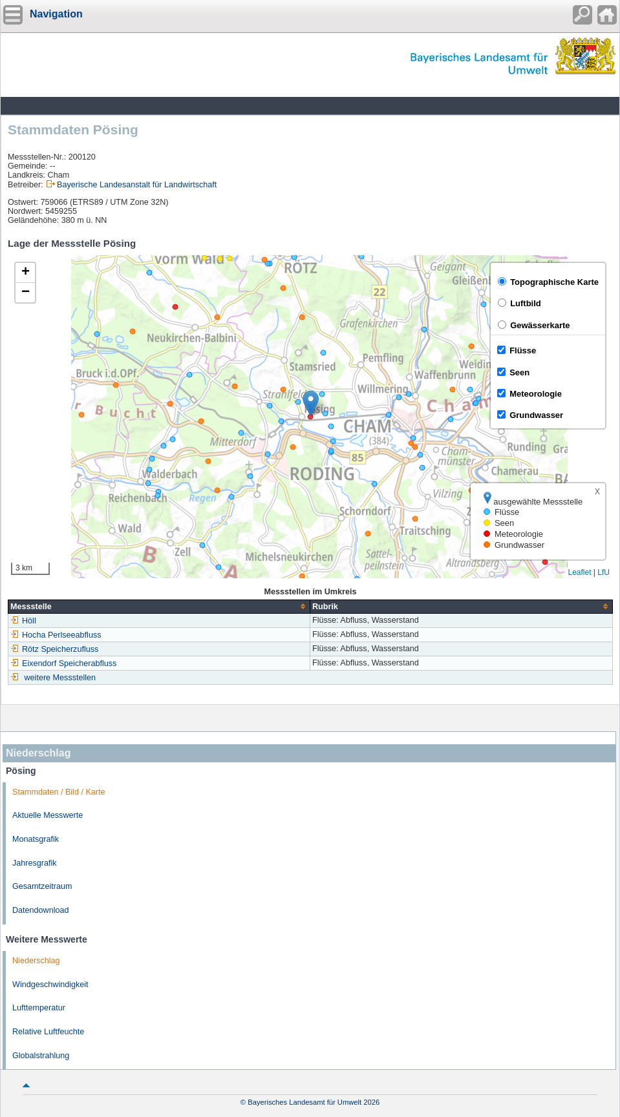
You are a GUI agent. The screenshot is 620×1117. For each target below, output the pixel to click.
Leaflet (579, 572)
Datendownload (40, 910)
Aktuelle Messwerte (47, 815)
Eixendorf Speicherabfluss (63, 663)
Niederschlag (36, 960)
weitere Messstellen (60, 677)
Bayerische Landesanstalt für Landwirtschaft (137, 184)
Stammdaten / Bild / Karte (58, 792)
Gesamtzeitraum (42, 886)
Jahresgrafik (34, 863)
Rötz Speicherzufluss (54, 649)
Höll (23, 620)
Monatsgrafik (35, 839)
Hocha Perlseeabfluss (56, 635)
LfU (603, 572)
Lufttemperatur (38, 1007)
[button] (311, 403)
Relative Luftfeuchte (48, 1031)
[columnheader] (159, 606)
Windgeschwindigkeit (50, 984)
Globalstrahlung (40, 1055)
